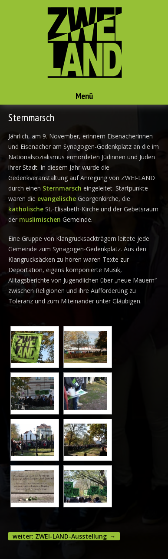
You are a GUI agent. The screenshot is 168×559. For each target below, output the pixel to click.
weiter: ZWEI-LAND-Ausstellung (60, 536)
